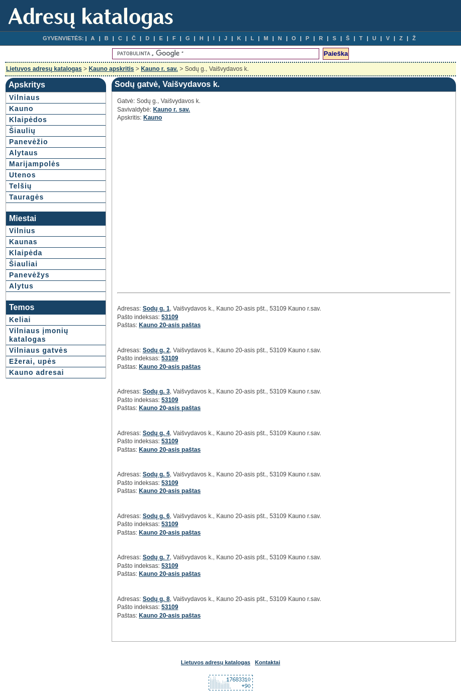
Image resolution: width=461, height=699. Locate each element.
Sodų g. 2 (156, 350)
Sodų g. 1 (156, 308)
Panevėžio (28, 142)
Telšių (20, 186)
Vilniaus (24, 97)
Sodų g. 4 (156, 433)
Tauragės (26, 197)
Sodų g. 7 (156, 557)
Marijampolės (34, 164)
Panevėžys (29, 275)
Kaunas (23, 242)
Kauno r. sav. (159, 68)
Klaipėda (25, 253)
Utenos (22, 175)
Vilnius (22, 231)
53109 (169, 317)
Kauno (21, 109)
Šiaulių (22, 131)
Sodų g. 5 (156, 474)
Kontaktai (267, 662)
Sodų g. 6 (156, 516)
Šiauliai (23, 264)
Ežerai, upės (32, 361)
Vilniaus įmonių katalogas (38, 335)
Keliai (20, 320)
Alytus (21, 286)
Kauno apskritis (111, 68)
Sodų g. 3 (156, 391)
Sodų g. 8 (156, 599)
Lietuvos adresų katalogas (44, 68)
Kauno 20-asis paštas (170, 325)
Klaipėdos (28, 120)
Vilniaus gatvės (38, 350)
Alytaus (23, 153)
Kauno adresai (36, 372)
